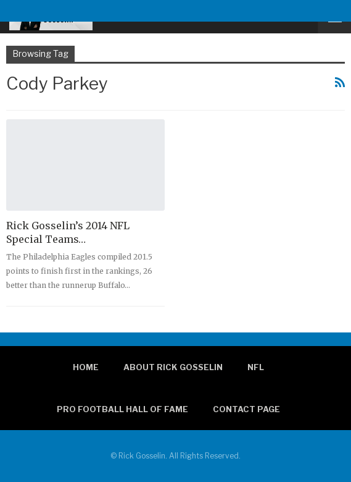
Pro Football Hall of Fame (122, 409)
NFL (255, 367)
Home (86, 367)
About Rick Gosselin (173, 367)
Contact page (246, 409)
